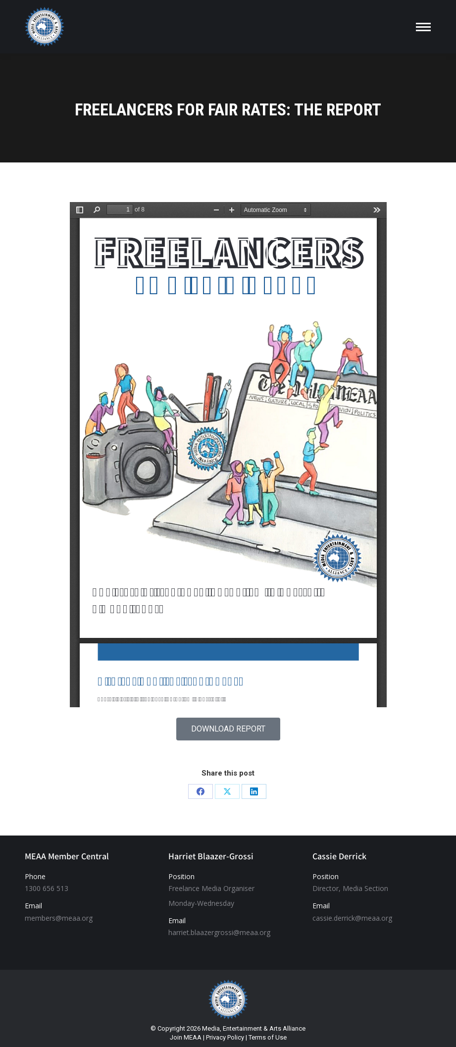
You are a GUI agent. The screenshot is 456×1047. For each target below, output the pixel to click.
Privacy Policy (225, 1037)
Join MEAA (186, 1037)
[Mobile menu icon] (423, 27)
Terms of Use (268, 1037)
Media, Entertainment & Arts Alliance (253, 1028)
